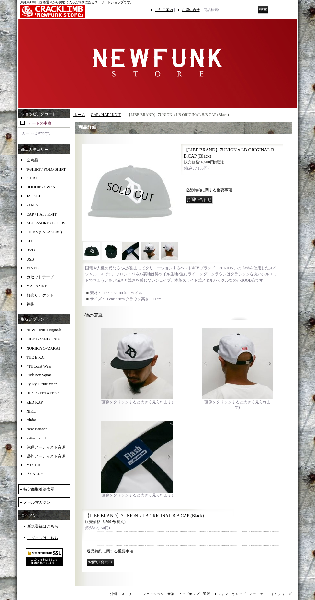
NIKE (31, 411)
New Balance (37, 429)
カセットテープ (40, 277)
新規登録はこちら (42, 526)
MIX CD (33, 465)
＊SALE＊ (35, 474)
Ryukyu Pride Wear (42, 384)
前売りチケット (40, 295)
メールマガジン (37, 502)
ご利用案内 (164, 10)
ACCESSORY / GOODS (46, 223)
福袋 (30, 304)
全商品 (32, 160)
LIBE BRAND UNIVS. (45, 339)
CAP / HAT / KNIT (42, 214)
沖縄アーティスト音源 (46, 447)
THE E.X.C (36, 357)
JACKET (34, 196)
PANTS (33, 205)
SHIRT (32, 178)
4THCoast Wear (39, 366)
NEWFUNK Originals (44, 330)
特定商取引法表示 (38, 489)
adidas (32, 420)
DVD (31, 250)
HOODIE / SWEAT (42, 187)
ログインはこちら (42, 538)
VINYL (33, 268)
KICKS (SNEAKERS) (44, 232)
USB (30, 259)
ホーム (79, 114)
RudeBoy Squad (39, 375)
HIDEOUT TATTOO (43, 393)
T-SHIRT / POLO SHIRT (46, 169)
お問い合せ (191, 10)
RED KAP (35, 402)
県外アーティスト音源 (46, 456)
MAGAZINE (37, 286)
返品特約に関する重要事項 (209, 190)
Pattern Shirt (36, 438)
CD (29, 241)
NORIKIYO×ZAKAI (43, 348)
